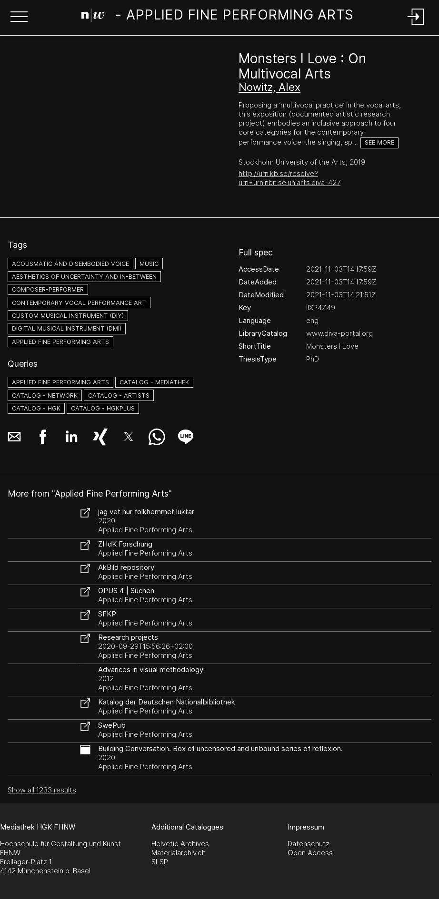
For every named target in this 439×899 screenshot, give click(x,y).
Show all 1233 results (42, 789)
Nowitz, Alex (269, 87)
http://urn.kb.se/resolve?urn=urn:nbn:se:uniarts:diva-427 (289, 178)
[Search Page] (217, 16)
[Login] (416, 25)
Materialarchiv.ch (178, 852)
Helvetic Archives (180, 843)
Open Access (310, 852)
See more (379, 142)
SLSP (159, 861)
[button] (19, 17)
